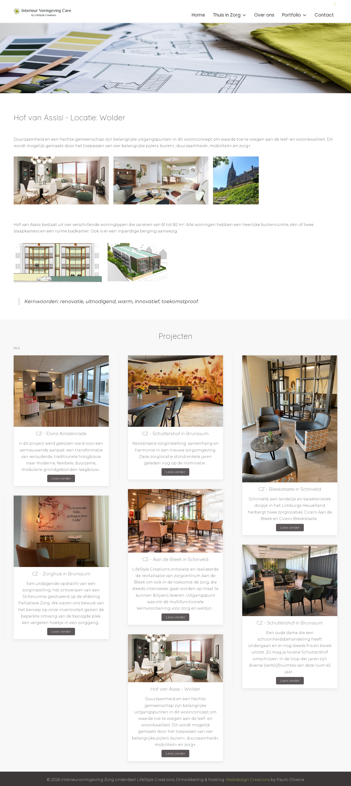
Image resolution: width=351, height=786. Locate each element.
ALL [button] (17, 348)
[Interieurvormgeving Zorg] (44, 15)
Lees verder (61, 478)
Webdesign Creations (248, 779)
